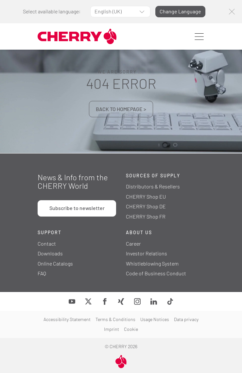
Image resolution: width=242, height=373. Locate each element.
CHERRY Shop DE (146, 206)
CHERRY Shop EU (146, 196)
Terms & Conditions (115, 319)
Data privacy (186, 319)
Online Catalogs (55, 263)
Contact (47, 243)
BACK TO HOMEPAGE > (121, 109)
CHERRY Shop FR (145, 216)
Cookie (131, 329)
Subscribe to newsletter (77, 208)
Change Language (180, 11)
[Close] (231, 11)
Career (133, 243)
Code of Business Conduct (156, 273)
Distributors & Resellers (153, 186)
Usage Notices (154, 319)
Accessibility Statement (67, 319)
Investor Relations (146, 253)
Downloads (50, 253)
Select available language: (51, 11)
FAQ (42, 273)
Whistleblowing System (152, 263)
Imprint (111, 329)
